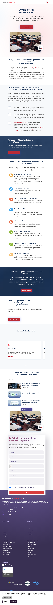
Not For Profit (6, 554)
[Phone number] (26, 466)
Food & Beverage (7, 552)
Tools (4, 536)
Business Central (32, 544)
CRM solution (35, 67)
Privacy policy (6, 534)
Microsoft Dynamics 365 (20, 122)
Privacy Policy (20, 487)
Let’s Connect (26, 492)
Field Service (31, 556)
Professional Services (8, 548)
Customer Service (32, 554)
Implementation (31, 523)
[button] (11, 466)
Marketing (30, 550)
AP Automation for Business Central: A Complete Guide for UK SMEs (31, 401)
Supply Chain (31, 548)
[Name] (26, 452)
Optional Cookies (7, 597)
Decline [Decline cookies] (5, 601)
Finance (30, 546)
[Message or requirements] (26, 481)
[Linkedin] (3, 565)
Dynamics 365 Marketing (23, 129)
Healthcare (5, 550)
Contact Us (5, 530)
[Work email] (26, 461)
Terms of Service (30, 487)
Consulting (30, 530)
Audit (29, 532)
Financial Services (7, 546)
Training (30, 534)
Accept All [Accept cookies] (13, 601)
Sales (29, 552)
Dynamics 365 (31, 542)
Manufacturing (6, 544)
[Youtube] (5, 565)
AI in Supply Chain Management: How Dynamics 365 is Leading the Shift (31, 384)
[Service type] (26, 475)
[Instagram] (11, 565)
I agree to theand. (23, 487)
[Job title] (26, 457)
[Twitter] (7, 565)
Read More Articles (26, 409)
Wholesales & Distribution (9, 542)
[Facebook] (9, 565)
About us (5, 523)
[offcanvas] (51, 2)
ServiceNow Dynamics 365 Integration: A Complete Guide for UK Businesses (32, 392)
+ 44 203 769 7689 (11, 511)
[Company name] (26, 470)
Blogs (4, 532)
